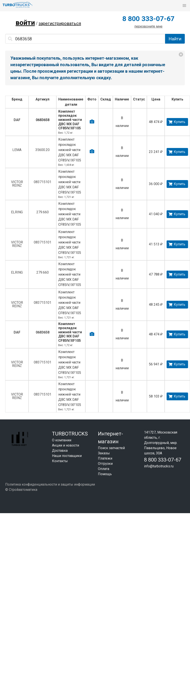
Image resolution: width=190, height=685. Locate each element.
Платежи (105, 458)
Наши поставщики (67, 456)
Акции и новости (65, 445)
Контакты (60, 461)
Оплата (103, 469)
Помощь (105, 474)
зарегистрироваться (60, 23)
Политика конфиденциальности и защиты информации (50, 484)
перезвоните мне (148, 26)
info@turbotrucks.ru (159, 466)
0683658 (42, 120)
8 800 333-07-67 (148, 19)
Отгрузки (105, 464)
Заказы (104, 453)
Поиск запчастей (111, 448)
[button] (184, 5)
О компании (61, 440)
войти (25, 22)
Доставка (60, 450)
